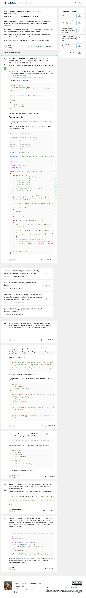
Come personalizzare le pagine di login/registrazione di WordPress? (68, 23)
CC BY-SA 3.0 (78, 585)
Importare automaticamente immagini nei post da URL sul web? (69, 38)
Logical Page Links (20, 75)
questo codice (47, 71)
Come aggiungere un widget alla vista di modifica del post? (68, 46)
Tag (81, 3)
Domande (73, 3)
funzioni (30, 46)
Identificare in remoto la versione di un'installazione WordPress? (68, 30)
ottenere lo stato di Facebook (69, 53)
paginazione (39, 46)
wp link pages (49, 46)
